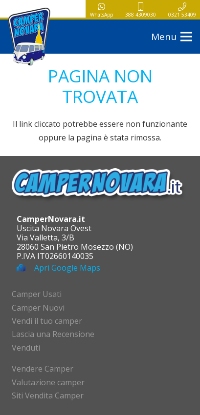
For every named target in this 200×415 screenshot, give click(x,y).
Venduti (26, 347)
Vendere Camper (42, 368)
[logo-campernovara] (29, 36)
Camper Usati (37, 294)
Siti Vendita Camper (48, 395)
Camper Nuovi (38, 307)
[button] (172, 36)
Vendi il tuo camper (47, 321)
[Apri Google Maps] (25, 268)
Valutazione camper (48, 382)
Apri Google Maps (67, 267)
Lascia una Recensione (53, 334)
